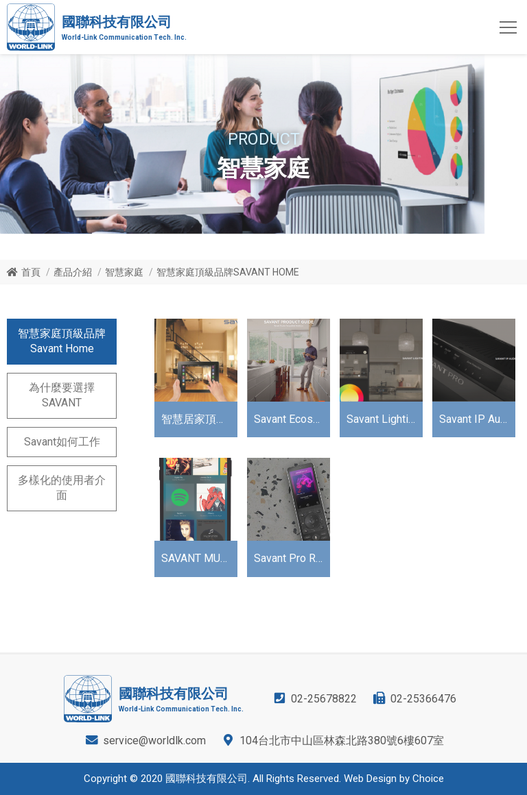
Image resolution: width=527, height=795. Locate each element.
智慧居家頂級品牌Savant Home (199, 419)
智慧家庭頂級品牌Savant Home (62, 341)
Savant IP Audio (477, 419)
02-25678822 (324, 698)
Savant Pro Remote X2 (292, 558)
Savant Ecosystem (292, 419)
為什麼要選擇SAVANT (62, 395)
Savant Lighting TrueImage (385, 419)
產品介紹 (73, 272)
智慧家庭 (124, 272)
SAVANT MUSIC (199, 558)
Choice (428, 778)
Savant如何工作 (62, 441)
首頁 (30, 272)
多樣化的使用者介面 (62, 488)
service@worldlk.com (154, 740)
